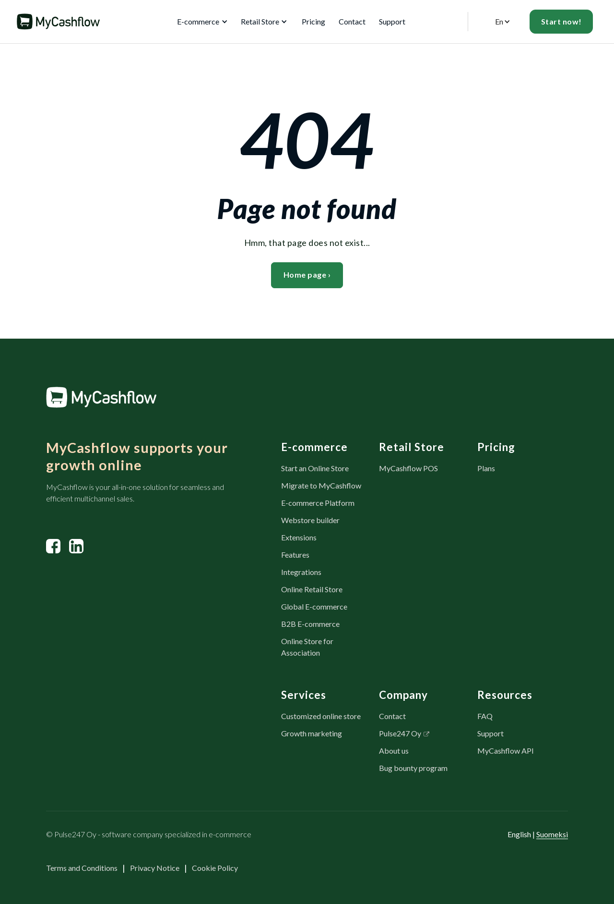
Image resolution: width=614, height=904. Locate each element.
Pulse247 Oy (400, 733)
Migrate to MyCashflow (321, 485)
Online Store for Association (307, 646)
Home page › (307, 274)
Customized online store (321, 716)
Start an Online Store (315, 468)
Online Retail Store (311, 589)
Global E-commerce (314, 606)
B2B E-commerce (310, 623)
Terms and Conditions (82, 867)
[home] (58, 21)
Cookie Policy (215, 867)
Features (295, 554)
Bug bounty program (413, 767)
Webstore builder (310, 520)
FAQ (485, 716)
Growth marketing (311, 733)
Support (392, 21)
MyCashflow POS (408, 468)
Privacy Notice (154, 867)
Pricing (313, 21)
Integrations (301, 571)
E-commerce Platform (317, 502)
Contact (352, 21)
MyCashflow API (505, 750)
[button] (200, 21)
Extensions (299, 537)
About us (394, 750)
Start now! (561, 21)
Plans (486, 468)
